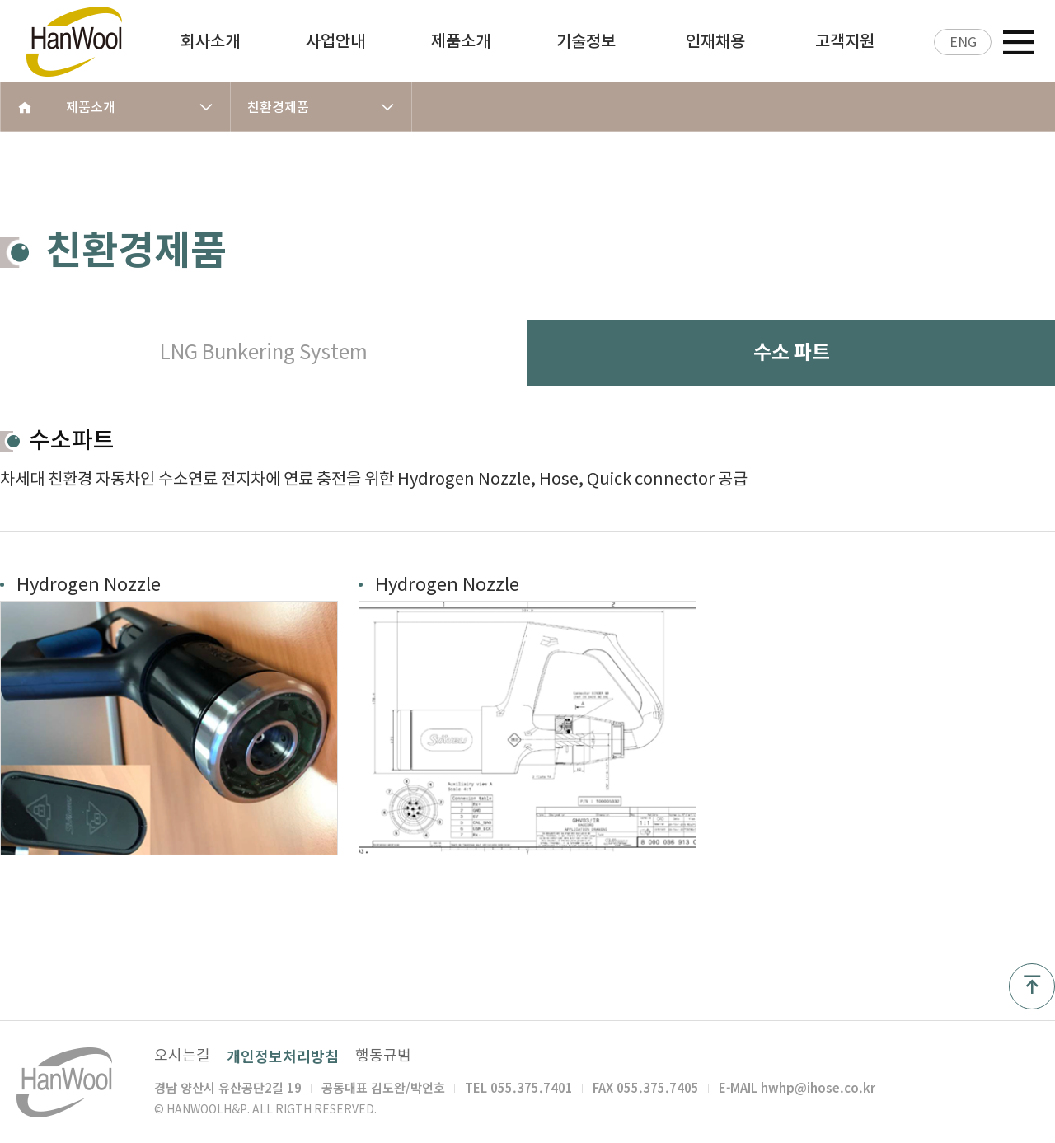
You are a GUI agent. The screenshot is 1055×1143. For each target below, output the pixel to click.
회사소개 (210, 41)
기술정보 (586, 41)
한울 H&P (91, 41)
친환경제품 (321, 107)
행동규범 (383, 1055)
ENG (963, 42)
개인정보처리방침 (283, 1056)
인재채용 (715, 41)
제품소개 (460, 41)
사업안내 (335, 41)
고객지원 (844, 41)
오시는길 (182, 1055)
